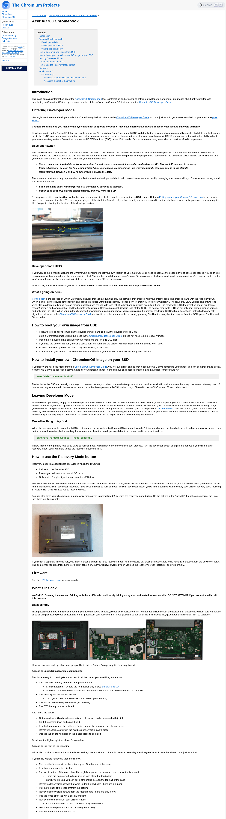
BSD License (10, 56)
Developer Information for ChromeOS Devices (73, 15)
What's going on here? (52, 49)
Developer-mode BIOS (52, 45)
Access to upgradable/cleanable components (65, 77)
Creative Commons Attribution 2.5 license (12, 51)
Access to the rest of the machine (59, 81)
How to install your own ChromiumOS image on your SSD (66, 55)
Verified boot (38, 298)
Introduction (44, 36)
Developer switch (49, 42)
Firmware (43, 68)
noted (20, 47)
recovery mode (165, 408)
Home (4, 11)
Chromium (6, 14)
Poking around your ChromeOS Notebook (181, 197)
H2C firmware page (51, 580)
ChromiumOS (8, 17)
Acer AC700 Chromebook (88, 99)
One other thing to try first (53, 61)
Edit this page (14, 68)
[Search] (211, 5)
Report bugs (7, 25)
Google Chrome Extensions (9, 39)
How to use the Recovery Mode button (57, 65)
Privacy (5, 60)
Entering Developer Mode (51, 39)
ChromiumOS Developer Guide (155, 102)
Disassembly (47, 74)
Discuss (5, 27)
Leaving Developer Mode (50, 58)
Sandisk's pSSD (110, 686)
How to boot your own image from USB (57, 52)
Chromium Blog (9, 35)
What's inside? (46, 71)
